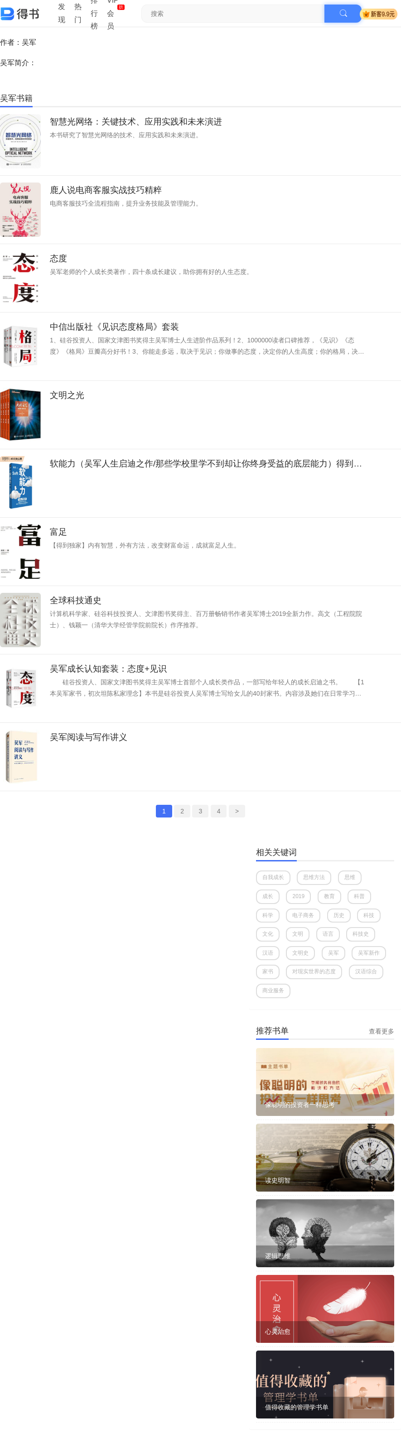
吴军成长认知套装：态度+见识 (108, 668)
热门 (78, 13)
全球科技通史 (75, 600)
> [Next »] (237, 811)
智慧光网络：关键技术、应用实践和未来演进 (136, 121)
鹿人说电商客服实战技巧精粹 (106, 190)
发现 (61, 13)
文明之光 (67, 395)
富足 (58, 532)
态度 (58, 258)
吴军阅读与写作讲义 (88, 737)
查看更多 (381, 1031)
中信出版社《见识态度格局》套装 (114, 327)
